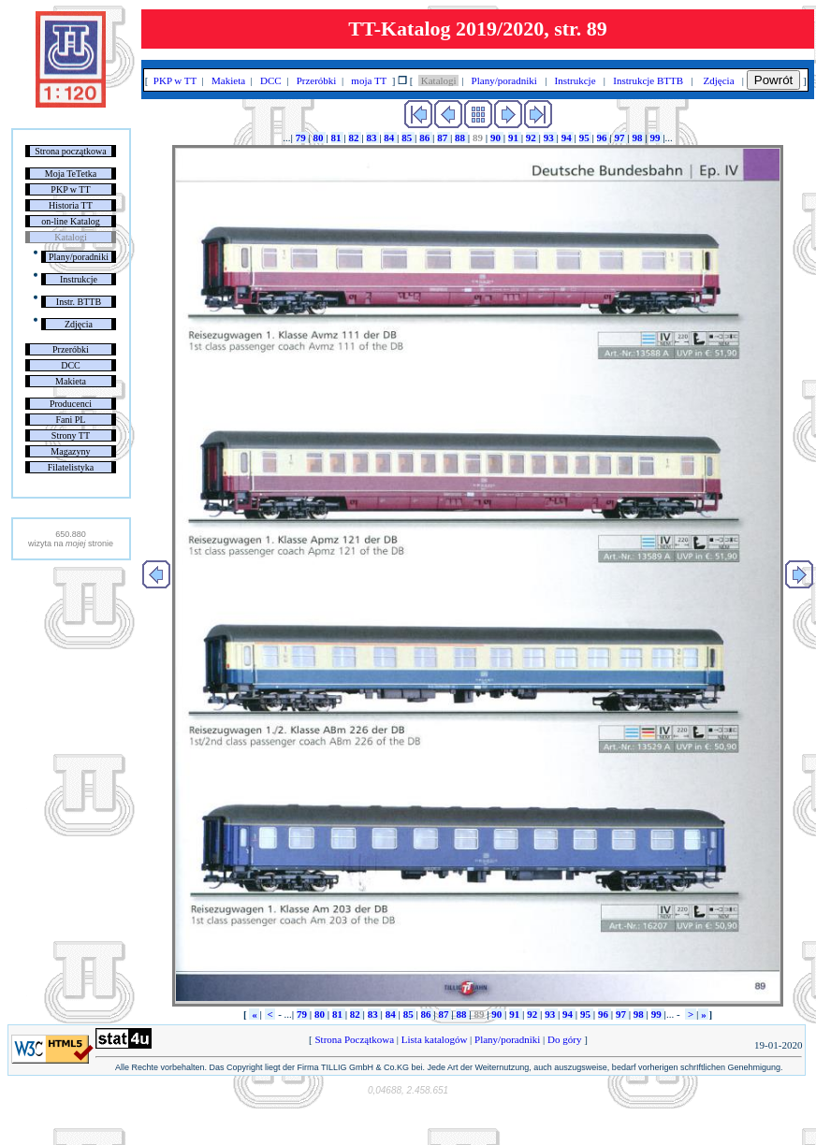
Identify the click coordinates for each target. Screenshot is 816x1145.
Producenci (71, 404)
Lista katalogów (434, 1039)
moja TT (369, 80)
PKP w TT (70, 189)
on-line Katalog (70, 221)
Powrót (773, 80)
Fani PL (70, 419)
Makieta (70, 381)
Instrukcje (78, 279)
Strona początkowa (70, 151)
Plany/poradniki (79, 257)
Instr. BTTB (78, 302)
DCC (70, 365)
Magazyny (70, 451)
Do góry (564, 1039)
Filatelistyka (71, 467)
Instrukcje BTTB (648, 80)
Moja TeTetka (70, 173)
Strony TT (70, 435)
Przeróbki (70, 349)
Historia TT (71, 205)
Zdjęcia (79, 324)
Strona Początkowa (355, 1039)
